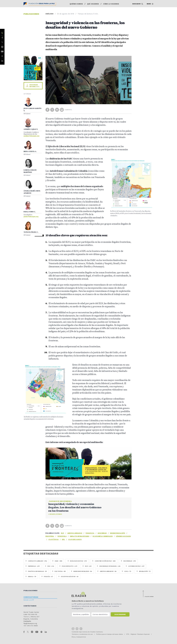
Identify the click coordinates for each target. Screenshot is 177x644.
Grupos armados (74, 533)
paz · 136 (49, 566)
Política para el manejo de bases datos (109, 634)
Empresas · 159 (32, 566)
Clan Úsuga (53, 539)
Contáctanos (29, 606)
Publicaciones (30, 590)
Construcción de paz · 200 (103, 561)
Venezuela (62, 536)
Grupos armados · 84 (106, 571)
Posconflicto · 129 (68, 566)
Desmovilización (117, 533)
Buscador (137, 4)
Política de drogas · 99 (36, 571)
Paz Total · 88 (59, 571)
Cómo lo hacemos (111, 4)
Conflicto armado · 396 (36, 561)
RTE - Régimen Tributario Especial (138, 634)
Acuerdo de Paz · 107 (135, 566)
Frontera (49, 536)
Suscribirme (120, 614)
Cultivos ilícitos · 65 (68, 576)
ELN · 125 (86, 566)
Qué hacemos (93, 4)
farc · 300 (57, 561)
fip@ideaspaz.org (30, 623)
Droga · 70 (30, 576)
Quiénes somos (76, 4)
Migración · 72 (143, 571)
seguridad (102, 533)
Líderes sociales (123, 536)
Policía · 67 (47, 576)
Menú (150, 4)
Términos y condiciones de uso (82, 634)
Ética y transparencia (79, 637)
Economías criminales (103, 536)
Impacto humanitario (79, 536)
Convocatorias (30, 597)
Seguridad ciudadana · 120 (108, 566)
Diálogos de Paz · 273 (77, 561)
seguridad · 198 (128, 561)
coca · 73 (126, 571)
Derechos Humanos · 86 (81, 571)
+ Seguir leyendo (55, 514)
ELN (62, 533)
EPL (63, 539)
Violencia (90, 533)
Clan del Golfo (75, 539)
